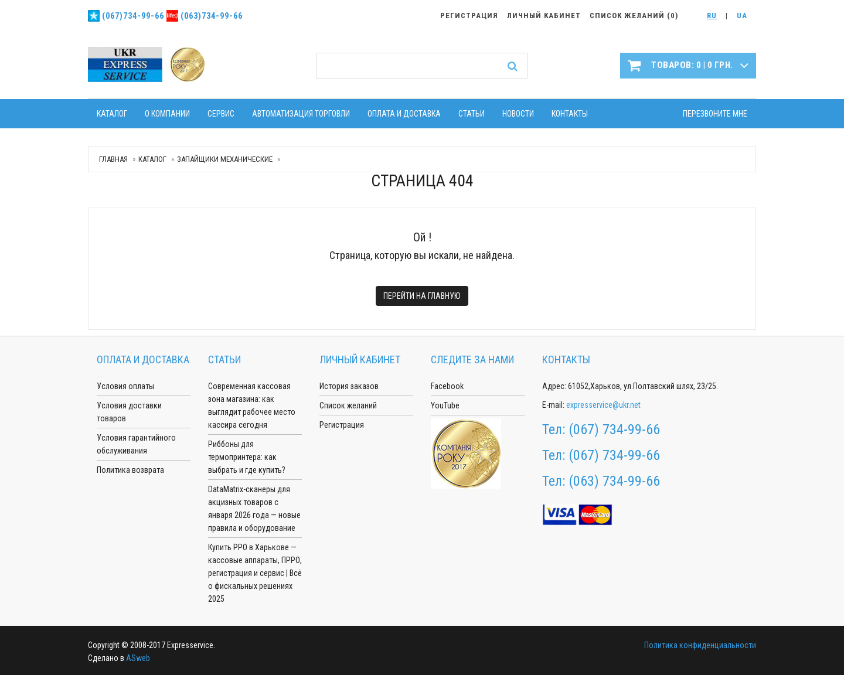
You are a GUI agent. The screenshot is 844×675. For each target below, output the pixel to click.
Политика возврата (130, 470)
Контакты (570, 113)
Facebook (447, 386)
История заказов (349, 386)
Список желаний (348, 405)
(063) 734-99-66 (614, 481)
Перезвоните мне (715, 113)
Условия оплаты (125, 386)
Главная (113, 159)
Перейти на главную (422, 296)
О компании (167, 113)
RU (712, 15)
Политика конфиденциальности (700, 645)
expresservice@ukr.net (603, 405)
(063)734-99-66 (212, 16)
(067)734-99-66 (133, 16)
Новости (518, 113)
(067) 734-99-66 (614, 429)
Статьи (471, 113)
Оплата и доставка (404, 113)
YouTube (445, 405)
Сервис (220, 113)
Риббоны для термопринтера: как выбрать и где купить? (246, 457)
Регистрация (341, 424)
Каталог (112, 113)
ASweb (138, 658)
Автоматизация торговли (301, 113)
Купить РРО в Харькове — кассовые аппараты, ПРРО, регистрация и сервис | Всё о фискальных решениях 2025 (255, 573)
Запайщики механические (225, 159)
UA (742, 15)
